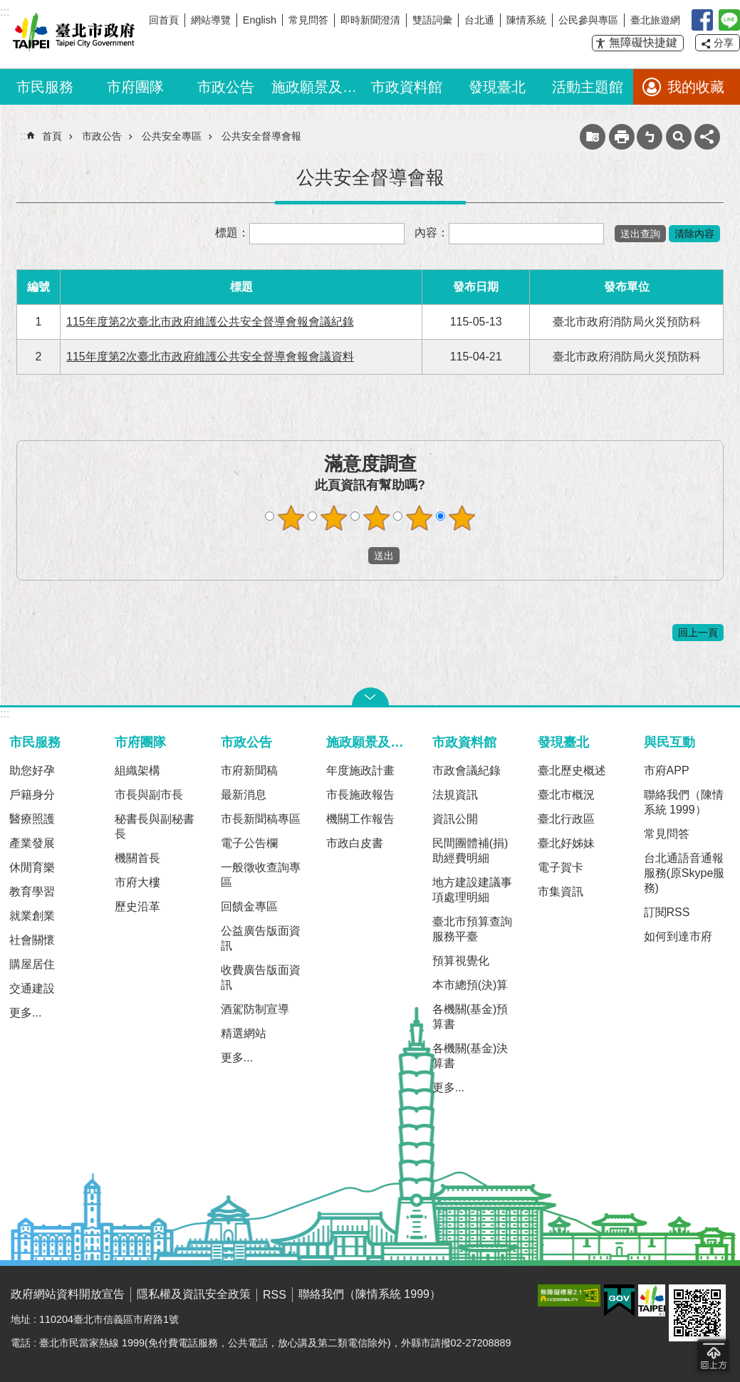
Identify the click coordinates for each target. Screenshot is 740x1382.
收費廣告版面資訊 (261, 977)
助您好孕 (32, 770)
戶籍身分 (32, 795)
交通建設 (32, 988)
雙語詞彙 (432, 20)
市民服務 (44, 87)
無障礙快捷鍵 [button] (643, 42)
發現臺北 (497, 87)
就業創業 (32, 916)
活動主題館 (587, 87)
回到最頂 (713, 1355)
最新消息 (243, 795)
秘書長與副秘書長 (154, 826)
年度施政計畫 (360, 770)
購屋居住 (32, 964)
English (259, 20)
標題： (232, 233)
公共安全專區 (172, 136)
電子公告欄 (249, 843)
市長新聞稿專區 (261, 819)
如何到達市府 (678, 936)
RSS (274, 1295)
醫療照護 (32, 819)
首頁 (52, 136)
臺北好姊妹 (566, 843)
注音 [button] (649, 137)
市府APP (666, 770)
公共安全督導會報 (261, 136)
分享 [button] (724, 42)
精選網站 (243, 1033)
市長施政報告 (360, 795)
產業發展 (32, 843)
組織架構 (137, 770)
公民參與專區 (588, 20)
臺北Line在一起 (729, 20)
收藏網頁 (592, 137)
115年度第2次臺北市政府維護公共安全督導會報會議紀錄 (210, 322)
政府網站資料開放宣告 (68, 1294)
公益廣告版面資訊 (261, 938)
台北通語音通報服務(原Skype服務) (684, 873)
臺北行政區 (566, 819)
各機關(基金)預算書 (470, 1016)
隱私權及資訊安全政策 (194, 1294)
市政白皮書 (354, 843)
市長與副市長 (149, 795)
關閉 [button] (370, 696)
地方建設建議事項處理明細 (472, 889)
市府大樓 (137, 882)
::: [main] (24, 136)
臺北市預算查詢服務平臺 (472, 928)
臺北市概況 (566, 795)
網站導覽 (211, 20)
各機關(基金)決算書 (470, 1055)
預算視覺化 (460, 961)
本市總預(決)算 (470, 985)
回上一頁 (698, 632)
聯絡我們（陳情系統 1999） (684, 802)
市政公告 (225, 87)
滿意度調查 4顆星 (418, 517)
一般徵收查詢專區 (261, 874)
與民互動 (669, 741)
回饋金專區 (249, 906)
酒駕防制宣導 (255, 1009)
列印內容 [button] (622, 137)
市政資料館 (406, 87)
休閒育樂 (32, 867)
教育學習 (32, 891)
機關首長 (137, 858)
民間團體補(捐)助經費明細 (470, 850)
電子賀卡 (560, 867)
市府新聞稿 (249, 770)
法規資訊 (455, 795)
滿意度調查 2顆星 (333, 517)
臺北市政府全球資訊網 (71, 34)
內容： (432, 233)
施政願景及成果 (316, 87)
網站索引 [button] (679, 137)
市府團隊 (135, 87)
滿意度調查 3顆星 (376, 517)
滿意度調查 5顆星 (461, 517)
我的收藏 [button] (695, 87)
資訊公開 (455, 819)
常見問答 (308, 20)
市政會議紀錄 (466, 770)
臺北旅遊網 (655, 20)
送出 (354, 555)
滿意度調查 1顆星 (290, 517)
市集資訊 (560, 891)
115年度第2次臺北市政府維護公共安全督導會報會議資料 (210, 356)
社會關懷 (32, 940)
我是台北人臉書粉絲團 (702, 20)
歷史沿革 (137, 906)
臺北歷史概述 (572, 770)
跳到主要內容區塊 (7, 7)
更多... (25, 1013)
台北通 (479, 20)
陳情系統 (526, 20)
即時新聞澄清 (370, 20)
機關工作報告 (360, 819)
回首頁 (164, 20)
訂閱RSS (667, 912)
